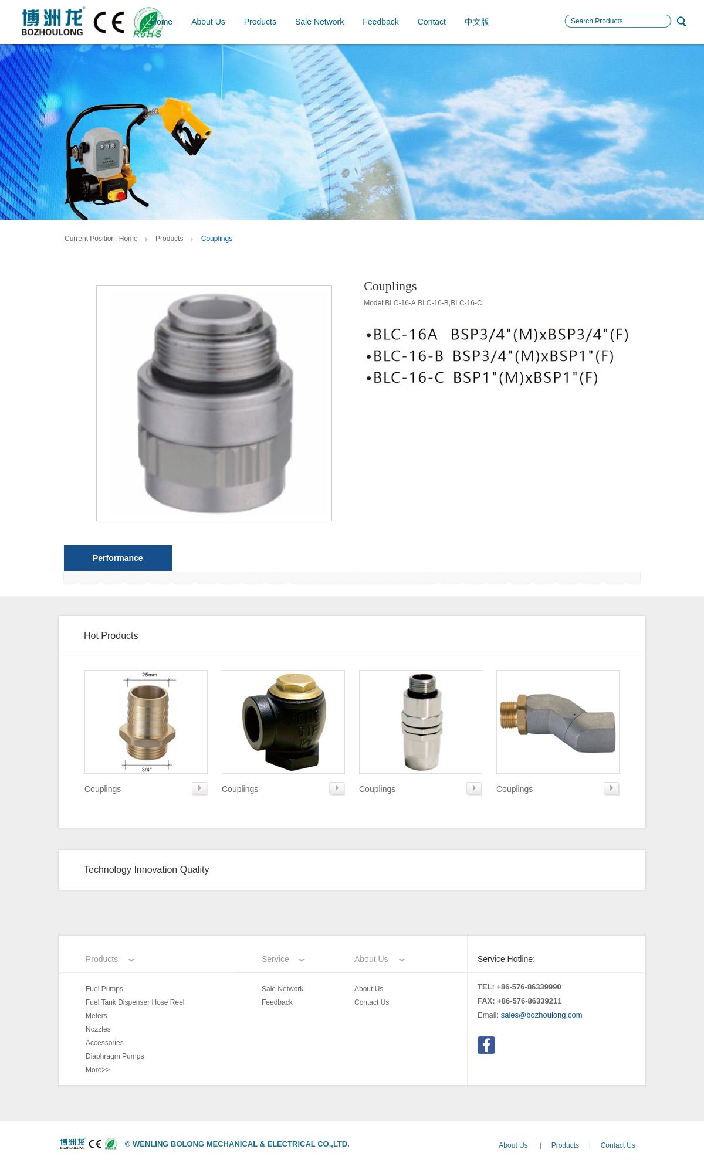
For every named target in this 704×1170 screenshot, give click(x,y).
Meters (96, 1016)
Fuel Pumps (104, 989)
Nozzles (98, 1029)
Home (161, 21)
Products (260, 21)
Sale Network (319, 21)
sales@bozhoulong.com (542, 1015)
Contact (432, 21)
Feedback (380, 21)
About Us (208, 21)
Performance (118, 558)
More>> (98, 1070)
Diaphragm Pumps (115, 1056)
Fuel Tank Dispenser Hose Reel (135, 1002)
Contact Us (371, 1002)
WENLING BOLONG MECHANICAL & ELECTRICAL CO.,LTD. (241, 1144)
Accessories (105, 1043)
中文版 (477, 21)
